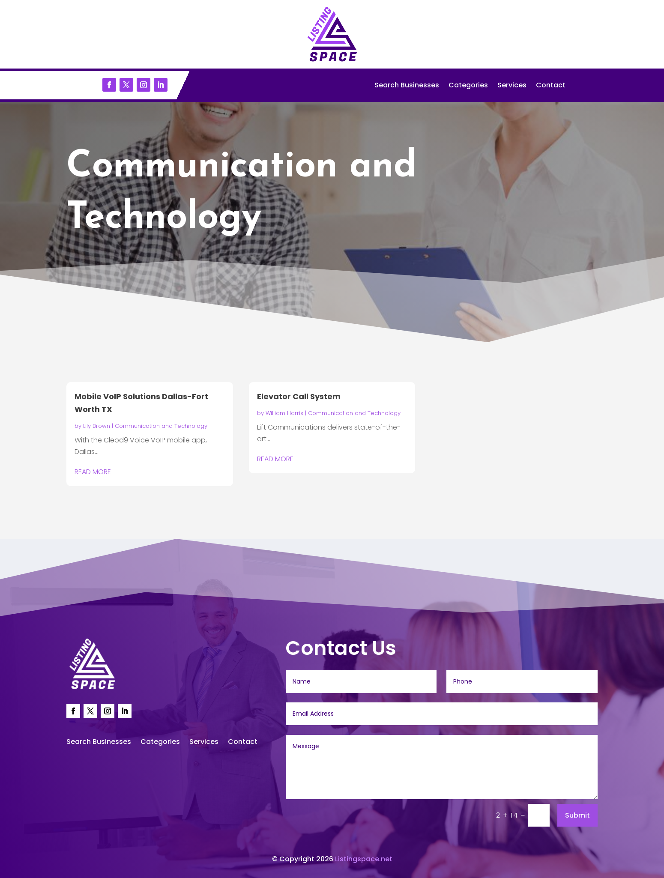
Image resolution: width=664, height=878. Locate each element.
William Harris (284, 413)
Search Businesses (406, 86)
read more (93, 472)
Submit (577, 815)
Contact (550, 86)
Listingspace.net (363, 859)
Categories (468, 86)
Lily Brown (96, 426)
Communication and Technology (161, 426)
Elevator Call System (299, 396)
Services (511, 86)
